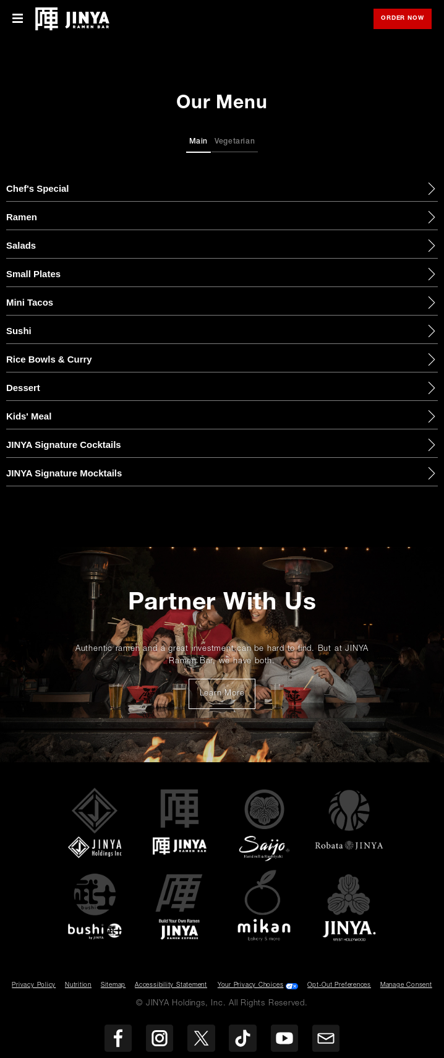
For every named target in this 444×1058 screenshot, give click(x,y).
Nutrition (78, 986)
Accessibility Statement (171, 986)
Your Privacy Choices (251, 986)
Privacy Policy (34, 986)
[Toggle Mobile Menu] (17, 18)
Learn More (228, 697)
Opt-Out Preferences (339, 986)
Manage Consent (406, 986)
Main (198, 141)
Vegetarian (235, 141)
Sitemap (113, 986)
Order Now (406, 19)
